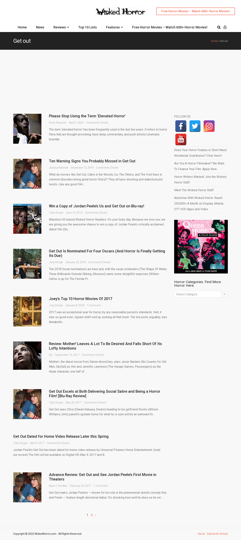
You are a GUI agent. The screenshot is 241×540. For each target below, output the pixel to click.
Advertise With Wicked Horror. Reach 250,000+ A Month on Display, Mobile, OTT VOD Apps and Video (199, 203)
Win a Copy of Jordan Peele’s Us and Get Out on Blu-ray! (96, 206)
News (40, 27)
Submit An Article (217, 533)
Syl (51, 354)
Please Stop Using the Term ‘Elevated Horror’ (87, 116)
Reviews (59, 27)
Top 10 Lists (87, 27)
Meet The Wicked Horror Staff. (194, 190)
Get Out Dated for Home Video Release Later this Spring (61, 436)
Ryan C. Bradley (58, 485)
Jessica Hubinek (58, 167)
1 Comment (94, 305)
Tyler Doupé (56, 212)
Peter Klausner (57, 122)
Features (113, 27)
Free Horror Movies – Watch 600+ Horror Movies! (195, 11)
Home (22, 27)
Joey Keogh (56, 262)
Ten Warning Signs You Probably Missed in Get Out (92, 161)
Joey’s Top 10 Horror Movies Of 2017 (80, 298)
